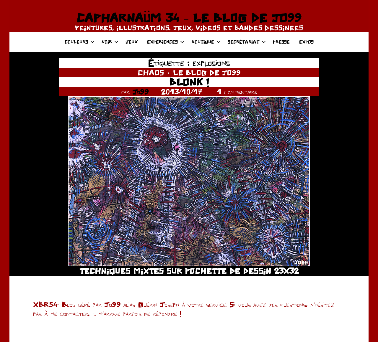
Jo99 (140, 91)
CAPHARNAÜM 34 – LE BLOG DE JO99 (188, 17)
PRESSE (281, 41)
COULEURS (79, 41)
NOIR (110, 41)
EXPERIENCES (165, 41)
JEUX (132, 41)
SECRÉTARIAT (247, 41)
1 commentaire (237, 91)
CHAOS (151, 72)
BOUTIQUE (206, 41)
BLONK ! (189, 82)
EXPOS (306, 41)
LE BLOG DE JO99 (207, 72)
